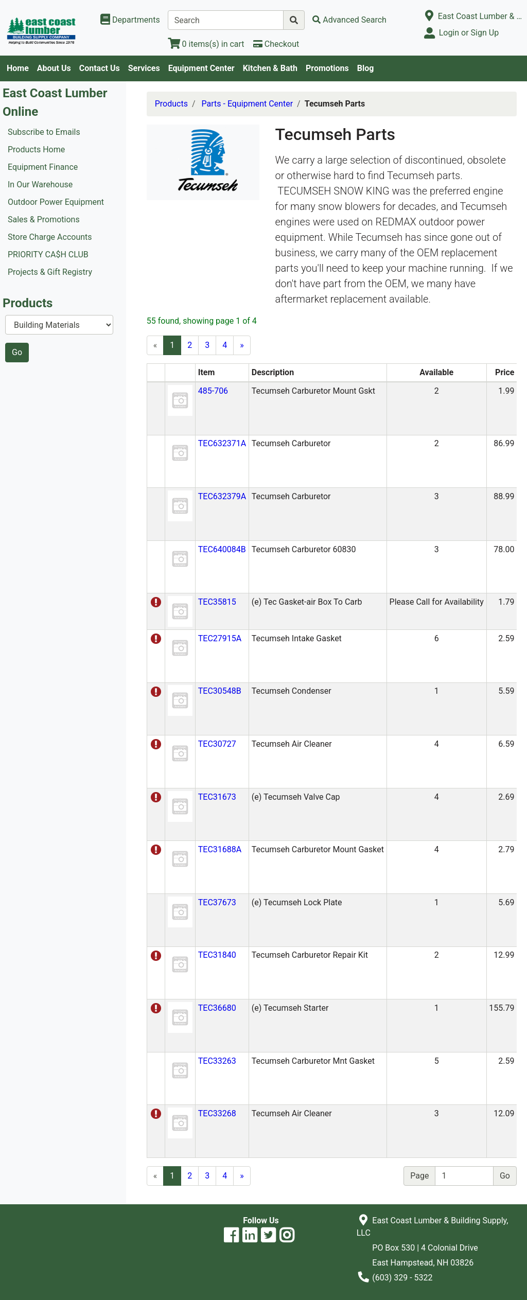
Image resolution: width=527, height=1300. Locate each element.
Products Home (36, 149)
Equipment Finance (43, 167)
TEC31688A (219, 849)
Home (18, 68)
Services (144, 68)
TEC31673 (217, 797)
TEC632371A (222, 443)
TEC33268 (217, 1113)
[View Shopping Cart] (206, 44)
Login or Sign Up (469, 33)
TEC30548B (219, 691)
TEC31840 (217, 955)
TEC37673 (217, 902)
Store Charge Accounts (50, 237)
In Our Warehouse (40, 184)
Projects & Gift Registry (50, 272)
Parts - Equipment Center (247, 104)
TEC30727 (217, 744)
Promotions (327, 68)
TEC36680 (217, 1008)
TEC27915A (219, 638)
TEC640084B (222, 549)
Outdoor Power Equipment (56, 202)
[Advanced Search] (349, 20)
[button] (180, 400)
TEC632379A (222, 496)
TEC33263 (217, 1061)
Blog (365, 68)
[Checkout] (276, 44)
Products (171, 104)
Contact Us (99, 68)
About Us (54, 68)
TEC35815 (217, 602)
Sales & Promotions (44, 219)
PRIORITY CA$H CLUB (48, 254)
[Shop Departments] (130, 20)
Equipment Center (201, 68)
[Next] (242, 345)
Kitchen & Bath (270, 68)
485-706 (213, 391)
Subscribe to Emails (44, 132)
